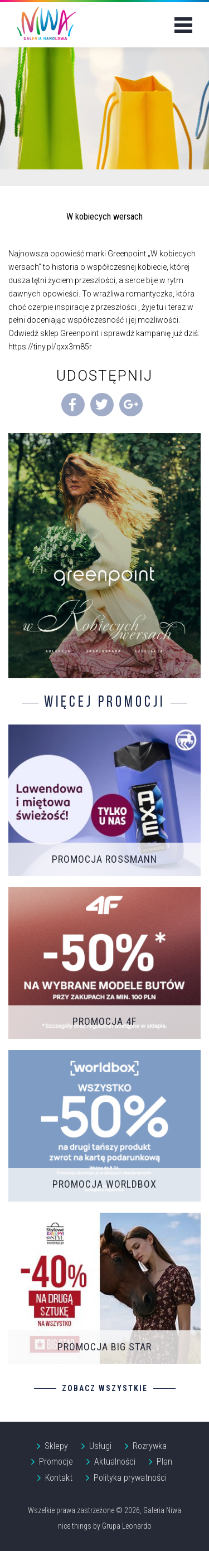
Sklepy (56, 1446)
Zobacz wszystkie (105, 1388)
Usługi (100, 1446)
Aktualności (114, 1461)
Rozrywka (150, 1446)
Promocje (56, 1461)
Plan (164, 1461)
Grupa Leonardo (127, 1525)
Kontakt (58, 1477)
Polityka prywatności (130, 1477)
